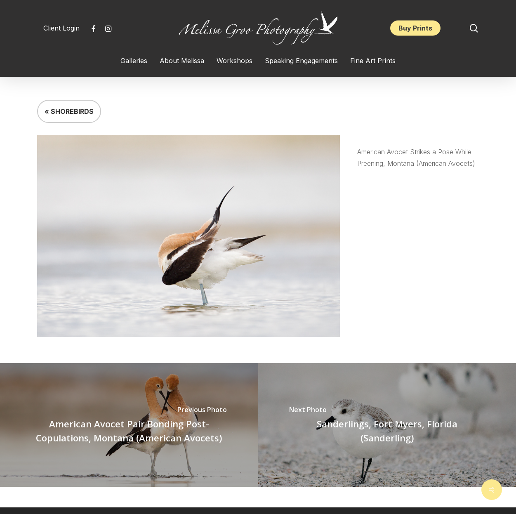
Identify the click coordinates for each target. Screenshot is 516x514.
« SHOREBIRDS (69, 111)
